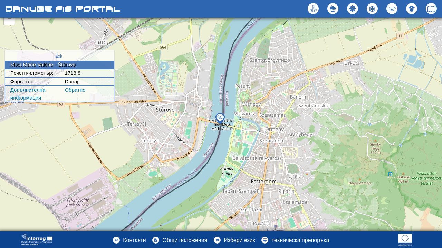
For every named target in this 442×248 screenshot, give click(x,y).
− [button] (9, 19)
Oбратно (75, 90)
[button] (393, 8)
